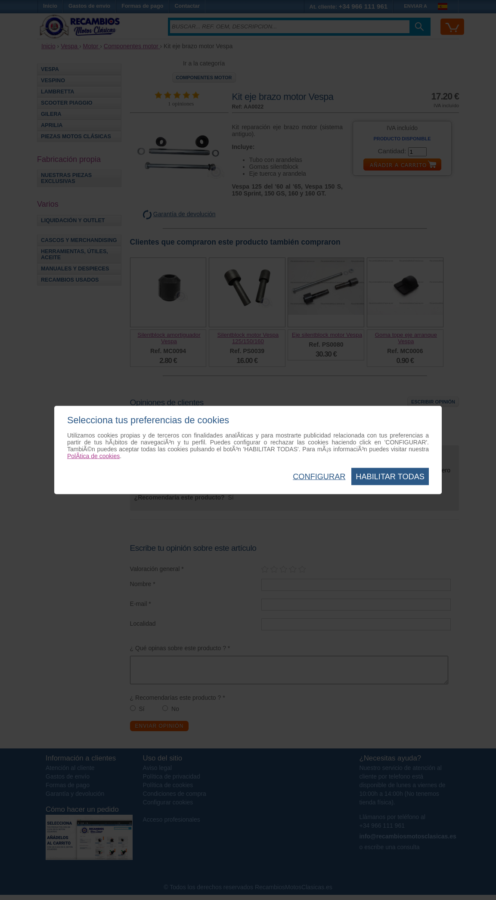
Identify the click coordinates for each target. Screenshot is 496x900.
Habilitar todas (390, 476)
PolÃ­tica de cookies (93, 456)
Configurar (319, 476)
